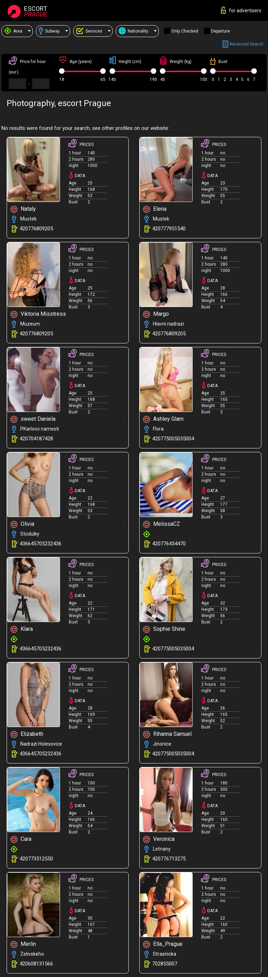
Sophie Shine (164, 629)
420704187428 (36, 438)
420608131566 (36, 964)
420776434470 (169, 543)
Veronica (158, 839)
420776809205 (36, 228)
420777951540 (169, 228)
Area (13, 31)
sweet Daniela (32, 419)
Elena (154, 209)
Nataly (23, 209)
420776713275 (169, 859)
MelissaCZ (161, 524)
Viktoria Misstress (38, 314)
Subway (49, 31)
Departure (220, 31)
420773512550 (36, 859)
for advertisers (241, 10)
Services (89, 31)
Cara (20, 839)
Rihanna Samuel (167, 734)
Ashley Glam (163, 419)
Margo (156, 314)
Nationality (133, 31)
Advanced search (243, 44)
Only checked (184, 31)
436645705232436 (40, 543)
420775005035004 (173, 438)
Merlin (23, 944)
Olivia (22, 524)
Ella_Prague (163, 944)
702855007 (164, 964)
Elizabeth (26, 734)
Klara (21, 629)
